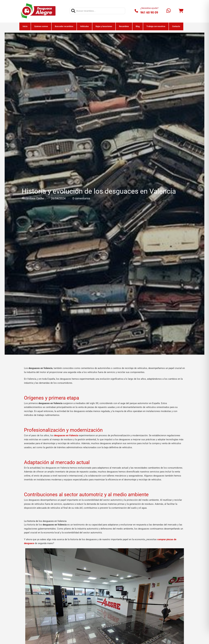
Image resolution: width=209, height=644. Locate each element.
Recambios (124, 26)
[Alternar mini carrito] (181, 11)
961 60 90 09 (149, 12)
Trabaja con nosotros (155, 26)
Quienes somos (41, 26)
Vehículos (84, 26)
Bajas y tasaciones (104, 26)
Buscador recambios (64, 26)
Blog (138, 26)
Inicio (25, 26)
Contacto (176, 26)
